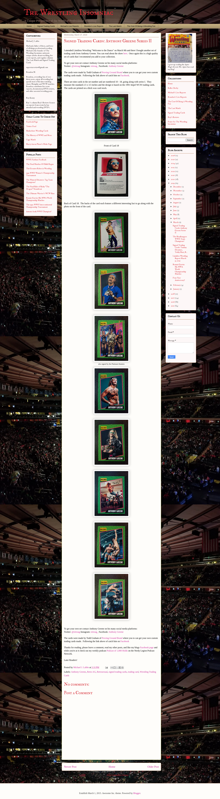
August (176, 202)
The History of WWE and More (39, 135)
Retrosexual (102, 672)
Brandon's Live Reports (93, 26)
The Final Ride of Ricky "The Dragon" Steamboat (37, 187)
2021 (173, 175)
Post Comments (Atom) (117, 775)
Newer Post (70, 766)
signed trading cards (118, 672)
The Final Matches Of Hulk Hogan (40, 164)
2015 (173, 306)
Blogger (136, 793)
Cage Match (31, 139)
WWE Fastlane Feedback (36, 159)
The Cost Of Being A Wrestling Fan (141, 26)
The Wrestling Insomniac (68, 12)
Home (29, 26)
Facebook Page (32, 122)
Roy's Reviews (173, 117)
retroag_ (94, 66)
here (125, 53)
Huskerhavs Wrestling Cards (37, 131)
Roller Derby (173, 88)
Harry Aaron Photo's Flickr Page (39, 144)
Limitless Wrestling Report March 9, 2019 (180, 258)
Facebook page (146, 647)
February (177, 285)
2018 (173, 294)
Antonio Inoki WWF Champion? (38, 211)
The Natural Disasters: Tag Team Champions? (39, 181)
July (175, 206)
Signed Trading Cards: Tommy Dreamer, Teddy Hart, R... (180, 248)
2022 (173, 171)
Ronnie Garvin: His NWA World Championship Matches (39, 199)
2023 (173, 167)
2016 (173, 302)
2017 (173, 298)
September (177, 198)
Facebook (124, 75)
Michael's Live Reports (69, 26)
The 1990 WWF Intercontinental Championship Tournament (39, 205)
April (175, 218)
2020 (173, 179)
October (176, 194)
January (176, 289)
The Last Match (115, 26)
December (177, 187)
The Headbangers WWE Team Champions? (180, 239)
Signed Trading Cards (46, 26)
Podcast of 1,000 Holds (117, 650)
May (175, 214)
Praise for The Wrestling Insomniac (177, 123)
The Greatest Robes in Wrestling (39, 168)
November (177, 190)
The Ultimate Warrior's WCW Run (40, 193)
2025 (173, 159)
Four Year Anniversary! (179, 279)
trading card (133, 672)
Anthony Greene (116, 66)
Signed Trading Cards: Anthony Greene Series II (180, 229)
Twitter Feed (31, 126)
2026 (173, 155)
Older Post (153, 766)
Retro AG (91, 672)
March (176, 222)
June (175, 210)
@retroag (76, 66)
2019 (173, 183)
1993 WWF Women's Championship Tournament (40, 174)
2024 (173, 163)
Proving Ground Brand (112, 72)
